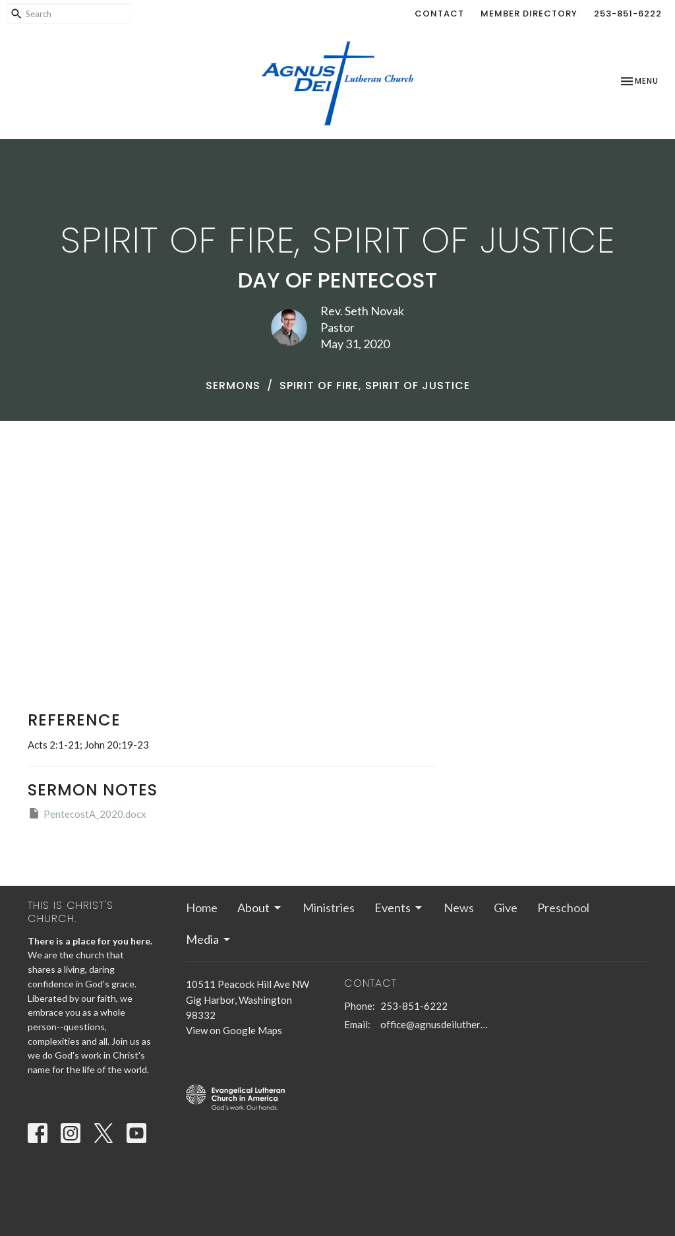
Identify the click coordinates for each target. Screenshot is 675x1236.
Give (505, 907)
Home (202, 907)
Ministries (329, 907)
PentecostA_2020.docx (87, 813)
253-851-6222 (628, 13)
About (260, 907)
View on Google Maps (234, 1030)
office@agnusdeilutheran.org (434, 1024)
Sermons (233, 385)
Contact (439, 13)
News (459, 907)
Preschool (563, 907)
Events (399, 907)
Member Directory (529, 13)
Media (209, 939)
